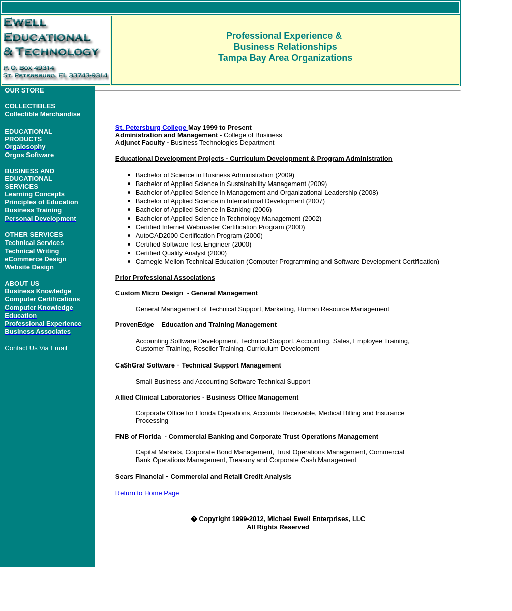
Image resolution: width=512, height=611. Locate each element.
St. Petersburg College (151, 127)
